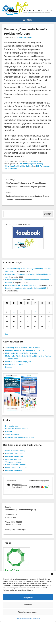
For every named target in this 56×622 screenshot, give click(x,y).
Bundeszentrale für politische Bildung (19, 437)
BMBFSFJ (9, 432)
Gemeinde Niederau (13, 462)
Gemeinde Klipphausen (14, 456)
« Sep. (5, 334)
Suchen (47, 214)
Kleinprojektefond (11, 166)
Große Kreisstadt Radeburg (15, 468)
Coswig (40, 164)
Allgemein (34, 161)
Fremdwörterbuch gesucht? (15, 364)
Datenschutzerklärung (24, 618)
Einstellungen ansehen (28, 612)
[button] (52, 574)
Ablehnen (28, 605)
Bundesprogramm (29, 164)
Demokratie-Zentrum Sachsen (16, 429)
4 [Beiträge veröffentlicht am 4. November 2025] (13, 312)
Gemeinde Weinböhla (13, 470)
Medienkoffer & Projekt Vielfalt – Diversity (21, 353)
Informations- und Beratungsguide (18, 361)
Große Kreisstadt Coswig (15, 451)
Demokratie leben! (12, 426)
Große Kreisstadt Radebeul (15, 465)
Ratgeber (8, 367)
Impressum (36, 618)
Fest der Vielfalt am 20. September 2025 (20, 285)
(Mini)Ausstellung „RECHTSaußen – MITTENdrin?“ (24, 350)
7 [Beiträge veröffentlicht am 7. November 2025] (35, 312)
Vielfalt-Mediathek (12, 435)
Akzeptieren (28, 597)
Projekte (21, 166)
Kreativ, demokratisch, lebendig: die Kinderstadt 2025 (25, 288)
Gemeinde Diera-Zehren (14, 454)
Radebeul (29, 166)
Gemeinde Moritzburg (13, 459)
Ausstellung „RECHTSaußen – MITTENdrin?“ (22, 348)
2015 (20, 164)
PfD (30, 38)
